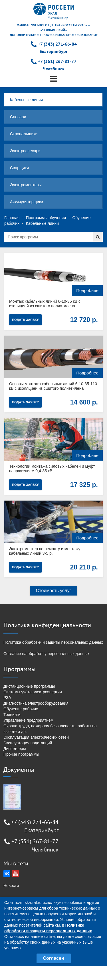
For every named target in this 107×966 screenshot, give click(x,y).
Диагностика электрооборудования (35, 703)
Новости (11, 885)
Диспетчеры (14, 748)
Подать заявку (25, 319)
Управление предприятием (28, 720)
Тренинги (12, 714)
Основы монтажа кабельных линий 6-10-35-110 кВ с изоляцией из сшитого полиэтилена (53, 386)
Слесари (18, 117)
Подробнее (87, 290)
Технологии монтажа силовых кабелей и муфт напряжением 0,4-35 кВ (52, 468)
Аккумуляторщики (26, 202)
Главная (11, 217)
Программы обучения (46, 217)
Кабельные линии (26, 100)
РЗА (7, 697)
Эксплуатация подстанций (27, 743)
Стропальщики (23, 134)
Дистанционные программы (29, 686)
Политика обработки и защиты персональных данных (53, 642)
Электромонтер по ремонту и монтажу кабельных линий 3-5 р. (44, 551)
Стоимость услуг (53, 590)
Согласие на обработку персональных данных (46, 653)
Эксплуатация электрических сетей (36, 737)
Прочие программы (21, 754)
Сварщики (19, 168)
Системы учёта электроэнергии (32, 692)
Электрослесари (25, 151)
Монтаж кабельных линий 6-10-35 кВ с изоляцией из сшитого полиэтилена (44, 303)
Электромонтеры (26, 185)
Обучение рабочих (20, 709)
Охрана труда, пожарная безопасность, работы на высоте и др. (50, 729)
